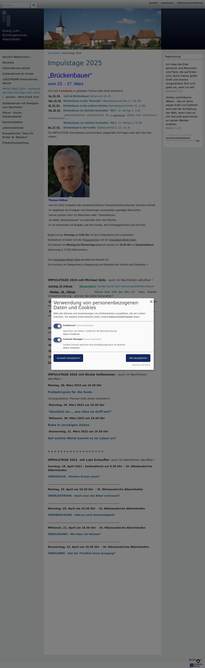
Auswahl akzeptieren (68, 358)
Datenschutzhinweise (121, 317)
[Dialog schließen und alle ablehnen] (151, 300)
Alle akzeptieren (138, 358)
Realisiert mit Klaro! (141, 365)
